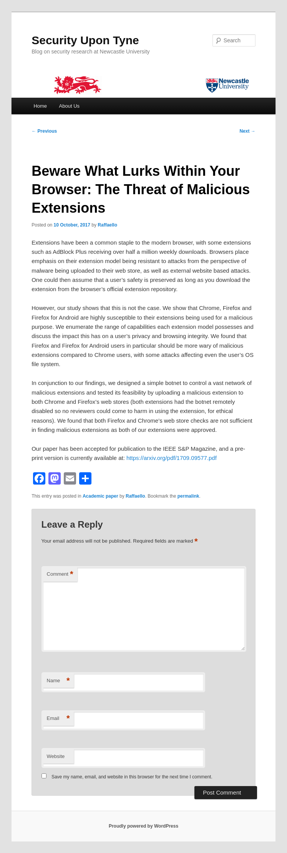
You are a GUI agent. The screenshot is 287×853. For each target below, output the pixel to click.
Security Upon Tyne (85, 40)
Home (40, 106)
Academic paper (100, 496)
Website (56, 756)
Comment (60, 574)
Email (58, 718)
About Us (69, 106)
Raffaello (107, 225)
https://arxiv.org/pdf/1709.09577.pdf (171, 458)
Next (247, 131)
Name (58, 680)
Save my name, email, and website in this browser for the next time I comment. (131, 777)
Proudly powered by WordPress (143, 826)
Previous (44, 131)
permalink (188, 496)
